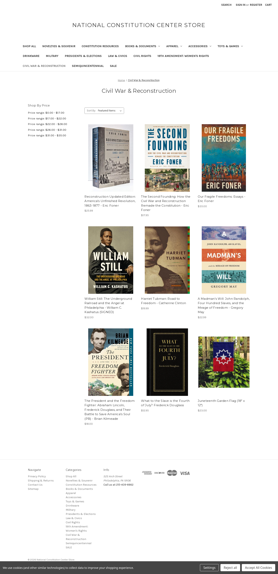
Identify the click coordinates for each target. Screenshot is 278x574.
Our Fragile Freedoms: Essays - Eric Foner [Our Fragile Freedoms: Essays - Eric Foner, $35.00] (222, 199)
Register (256, 5)
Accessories (199, 46)
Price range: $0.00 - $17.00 (46, 112)
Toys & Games (230, 46)
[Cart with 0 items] (268, 5)
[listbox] (110, 111)
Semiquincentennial (88, 66)
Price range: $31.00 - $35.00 (47, 135)
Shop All (29, 46)
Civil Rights (142, 56)
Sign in (240, 5)
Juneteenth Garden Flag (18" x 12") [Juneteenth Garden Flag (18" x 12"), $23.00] (221, 403)
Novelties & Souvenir (58, 46)
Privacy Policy (37, 476)
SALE (113, 66)
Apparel (174, 46)
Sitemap (33, 489)
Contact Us (35, 484)
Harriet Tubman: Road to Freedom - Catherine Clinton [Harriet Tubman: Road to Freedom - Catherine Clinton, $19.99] (163, 301)
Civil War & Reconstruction (44, 66)
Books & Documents (142, 46)
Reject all (230, 567)
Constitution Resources (100, 46)
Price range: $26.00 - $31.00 (47, 130)
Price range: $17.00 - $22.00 (47, 118)
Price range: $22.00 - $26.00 (47, 124)
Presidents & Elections (83, 56)
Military (52, 56)
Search (226, 5)
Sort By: (91, 110)
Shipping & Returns (41, 480)
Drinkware (31, 56)
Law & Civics (117, 56)
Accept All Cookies (258, 567)
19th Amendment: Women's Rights (183, 56)
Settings (209, 567)
